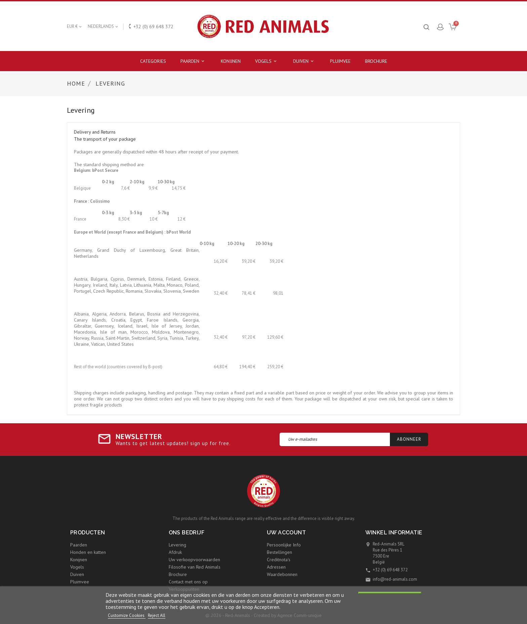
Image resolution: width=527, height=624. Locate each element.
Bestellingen (279, 552)
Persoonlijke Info (284, 545)
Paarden (193, 61)
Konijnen (231, 61)
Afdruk (175, 552)
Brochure (376, 61)
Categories (153, 61)
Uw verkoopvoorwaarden (194, 560)
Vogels (267, 61)
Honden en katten (88, 552)
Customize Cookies (127, 615)
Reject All (156, 615)
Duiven (304, 61)
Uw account (286, 532)
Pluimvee (340, 61)
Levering (177, 545)
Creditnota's (278, 560)
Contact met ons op (188, 582)
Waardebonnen (282, 574)
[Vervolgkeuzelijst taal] (103, 26)
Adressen (276, 567)
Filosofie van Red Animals (194, 567)
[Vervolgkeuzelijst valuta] (75, 26)
